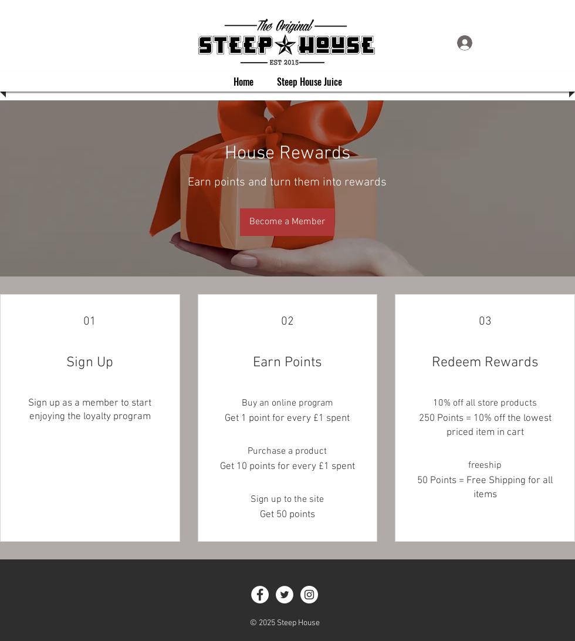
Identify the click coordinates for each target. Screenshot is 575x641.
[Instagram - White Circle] (309, 594)
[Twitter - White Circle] (284, 594)
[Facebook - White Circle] (260, 594)
